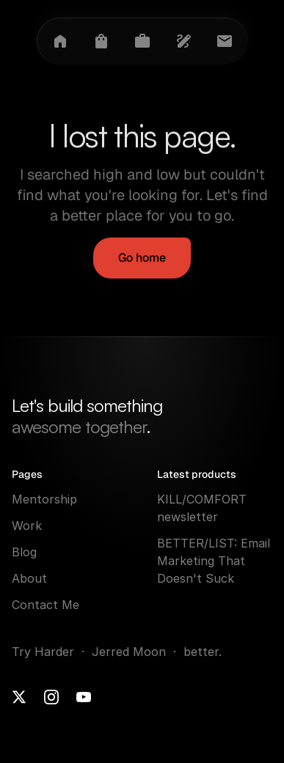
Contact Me (45, 604)
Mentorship (44, 499)
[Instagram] (51, 697)
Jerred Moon (131, 651)
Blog (24, 552)
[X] (19, 697)
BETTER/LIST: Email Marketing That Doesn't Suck (215, 561)
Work (27, 525)
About (29, 578)
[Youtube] (83, 697)
